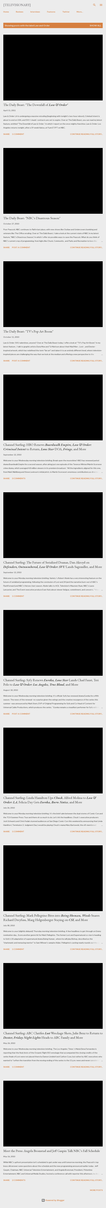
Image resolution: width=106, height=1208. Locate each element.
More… (80, 12)
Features (51, 12)
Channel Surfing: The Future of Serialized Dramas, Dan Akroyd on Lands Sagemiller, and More (52, 564)
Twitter (66, 12)
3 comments (18, 478)
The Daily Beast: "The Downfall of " (35, 105)
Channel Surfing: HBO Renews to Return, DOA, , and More (47, 447)
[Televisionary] (17, 5)
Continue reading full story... (86, 134)
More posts (96, 1190)
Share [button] (6, 134)
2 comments (18, 1180)
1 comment (18, 134)
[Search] (94, 5)
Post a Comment (21, 247)
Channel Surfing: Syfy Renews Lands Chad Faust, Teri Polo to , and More (51, 682)
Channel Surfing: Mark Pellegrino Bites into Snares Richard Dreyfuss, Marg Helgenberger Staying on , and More (51, 917)
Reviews (19, 12)
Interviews (35, 12)
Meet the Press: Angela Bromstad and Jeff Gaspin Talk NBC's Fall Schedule (51, 1151)
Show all (95, 25)
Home (6, 12)
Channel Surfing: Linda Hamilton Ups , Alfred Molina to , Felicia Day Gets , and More (49, 800)
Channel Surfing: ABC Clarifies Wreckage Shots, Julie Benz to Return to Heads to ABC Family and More (53, 1035)
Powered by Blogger (53, 1200)
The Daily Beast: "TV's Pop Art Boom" (28, 331)
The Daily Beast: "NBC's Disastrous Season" (31, 218)
